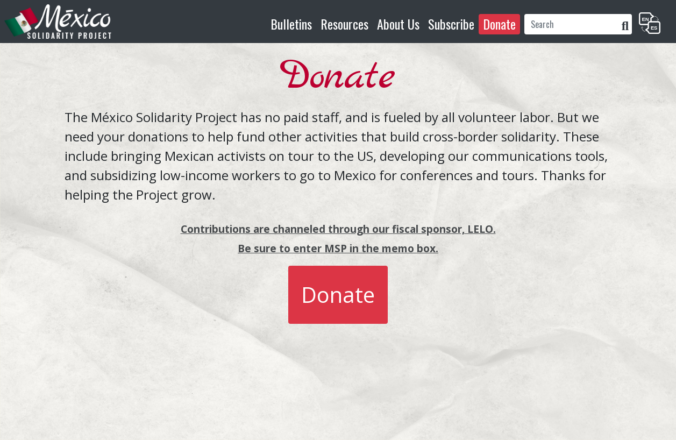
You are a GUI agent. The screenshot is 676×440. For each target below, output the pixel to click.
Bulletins (291, 23)
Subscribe (451, 23)
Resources (344, 23)
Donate (499, 23)
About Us (398, 23)
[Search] (571, 24)
